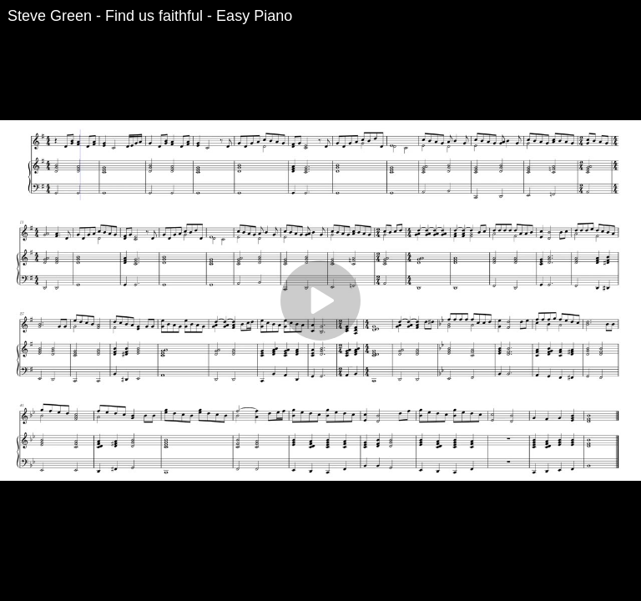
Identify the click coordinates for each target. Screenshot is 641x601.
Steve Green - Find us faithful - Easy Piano (150, 16)
